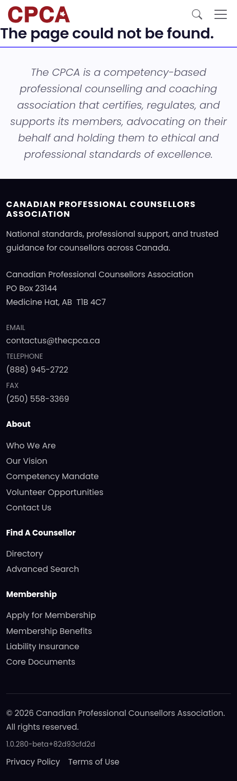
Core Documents (40, 662)
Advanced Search (42, 569)
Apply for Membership (51, 615)
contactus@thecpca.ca (53, 340)
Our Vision (27, 461)
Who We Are (31, 445)
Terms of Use (93, 761)
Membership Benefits (49, 631)
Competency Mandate (52, 476)
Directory (24, 554)
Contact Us (28, 507)
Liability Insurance (42, 646)
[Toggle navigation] (220, 14)
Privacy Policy (33, 761)
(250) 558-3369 (37, 399)
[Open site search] (197, 14)
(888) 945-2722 (37, 369)
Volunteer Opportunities (54, 492)
